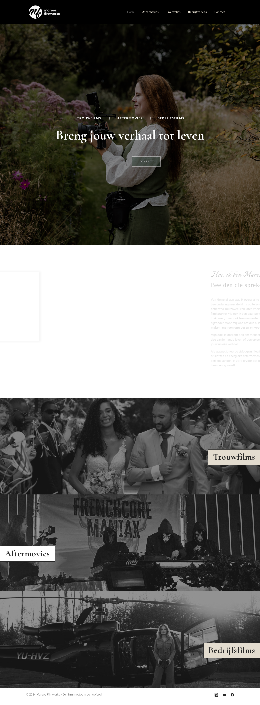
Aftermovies (150, 12)
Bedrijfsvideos (197, 12)
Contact (219, 12)
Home (131, 12)
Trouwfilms (173, 12)
